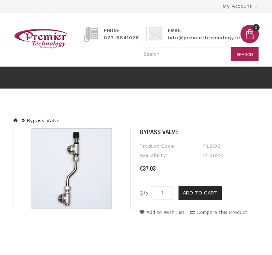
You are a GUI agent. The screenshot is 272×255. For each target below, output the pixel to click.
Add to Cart (200, 193)
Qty (144, 193)
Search (245, 55)
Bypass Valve (43, 120)
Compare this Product (218, 212)
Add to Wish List (162, 212)
